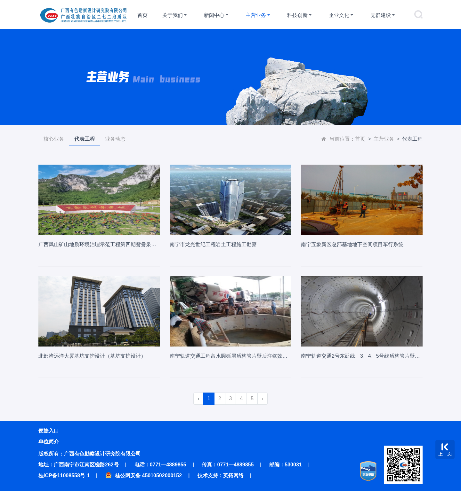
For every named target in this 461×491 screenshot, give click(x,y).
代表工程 (84, 139)
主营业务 (256, 15)
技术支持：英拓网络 (221, 475)
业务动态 (115, 139)
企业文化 (339, 15)
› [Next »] (262, 398)
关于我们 (172, 15)
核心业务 (54, 139)
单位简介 (48, 441)
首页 (142, 15)
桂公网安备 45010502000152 (143, 475)
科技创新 (297, 15)
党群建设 (380, 15)
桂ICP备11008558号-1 (64, 475)
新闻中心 (214, 15)
